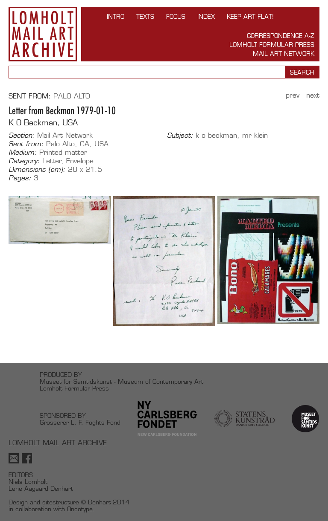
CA (84, 144)
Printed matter (63, 152)
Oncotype (80, 508)
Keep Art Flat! (250, 16)
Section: (22, 135)
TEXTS (145, 16)
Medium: (23, 152)
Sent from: (26, 144)
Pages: (20, 178)
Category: (24, 161)
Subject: (180, 135)
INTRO (115, 16)
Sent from (28, 96)
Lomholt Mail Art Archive (43, 34)
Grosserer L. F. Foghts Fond (80, 422)
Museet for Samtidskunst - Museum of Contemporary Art (121, 381)
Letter (52, 161)
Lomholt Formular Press (271, 44)
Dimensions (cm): (37, 169)
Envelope (80, 161)
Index (206, 16)
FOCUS (175, 16)
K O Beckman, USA (43, 122)
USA (101, 144)
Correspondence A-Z (280, 35)
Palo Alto (71, 96)
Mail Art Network (283, 53)
